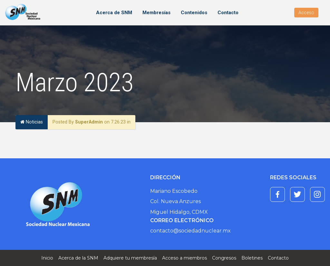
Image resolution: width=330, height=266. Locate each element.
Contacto (228, 12)
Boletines (252, 258)
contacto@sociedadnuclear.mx (190, 231)
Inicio (47, 258)
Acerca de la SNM (78, 258)
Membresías (156, 12)
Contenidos (194, 12)
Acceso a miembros (184, 258)
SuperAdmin (89, 122)
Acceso (306, 12)
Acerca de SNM (114, 12)
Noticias (31, 122)
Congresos (224, 258)
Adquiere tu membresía (130, 258)
